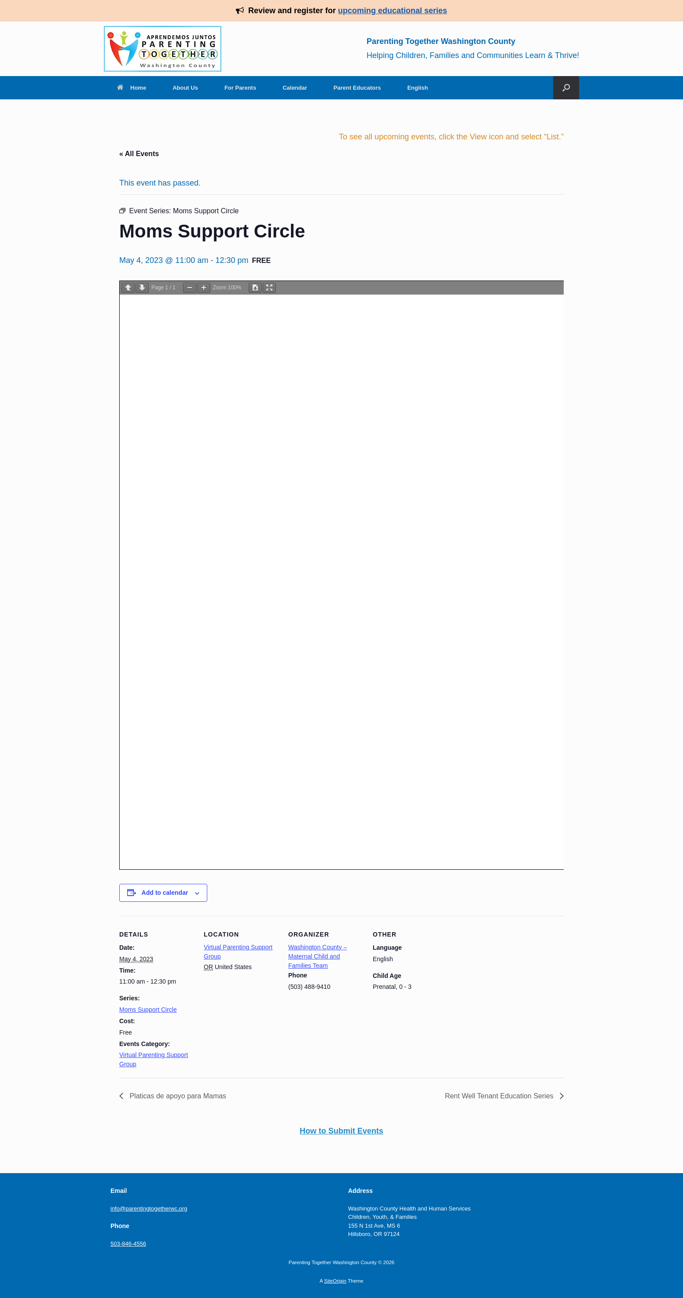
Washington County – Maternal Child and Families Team (317, 956)
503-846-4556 (128, 1243)
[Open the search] (566, 87)
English (417, 87)
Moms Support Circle (148, 1009)
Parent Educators (357, 87)
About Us (185, 87)
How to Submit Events (341, 1131)
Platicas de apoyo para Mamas (177, 1096)
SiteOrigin (335, 1280)
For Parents (240, 87)
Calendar (295, 87)
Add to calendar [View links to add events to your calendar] (165, 892)
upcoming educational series (392, 10)
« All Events (139, 153)
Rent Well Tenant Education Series (500, 1096)
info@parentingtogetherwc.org (148, 1208)
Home (131, 87)
